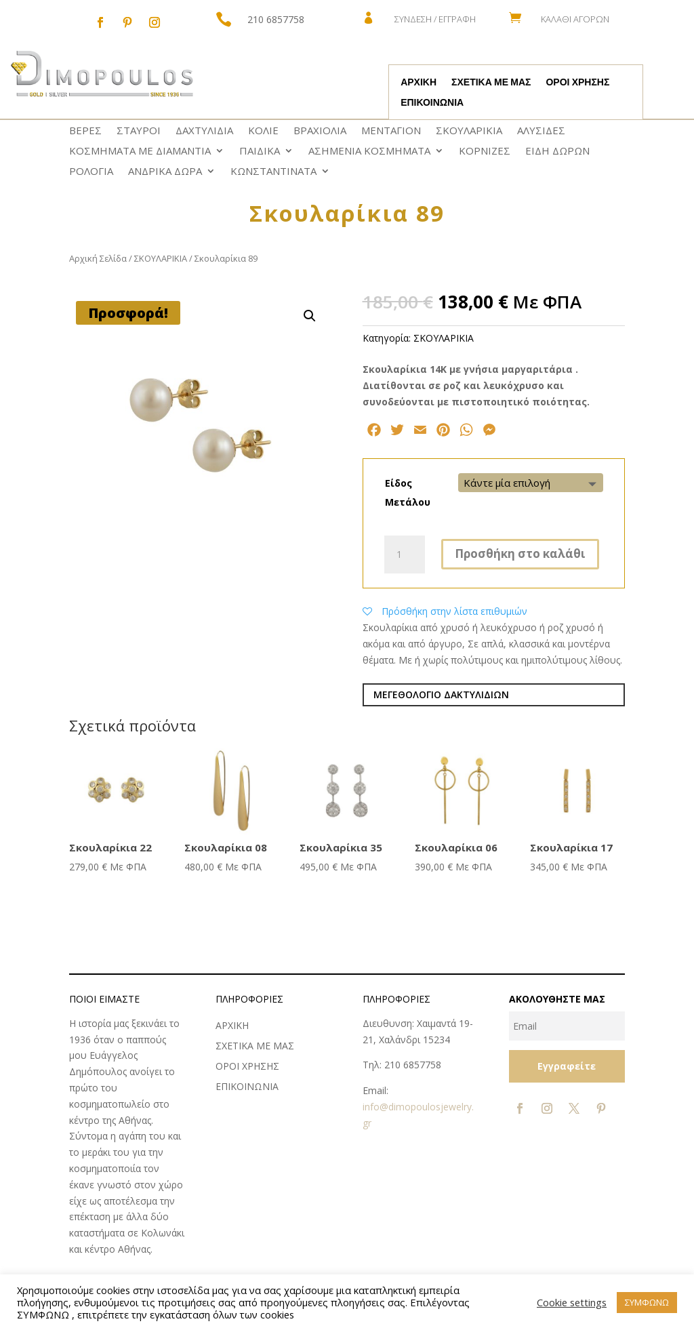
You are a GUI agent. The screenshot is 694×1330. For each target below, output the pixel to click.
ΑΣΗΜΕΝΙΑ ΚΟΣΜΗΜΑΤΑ (369, 151)
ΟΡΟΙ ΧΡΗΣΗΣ (577, 82)
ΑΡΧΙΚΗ (418, 82)
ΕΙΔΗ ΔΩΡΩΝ (557, 151)
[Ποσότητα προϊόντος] (404, 554)
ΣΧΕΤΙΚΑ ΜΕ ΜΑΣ (491, 82)
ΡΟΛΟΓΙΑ (91, 172)
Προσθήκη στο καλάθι (520, 553)
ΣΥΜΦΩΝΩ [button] (647, 1302)
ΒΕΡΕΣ (85, 131)
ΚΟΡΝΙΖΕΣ (484, 151)
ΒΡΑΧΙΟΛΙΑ (319, 131)
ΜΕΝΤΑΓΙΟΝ (391, 131)
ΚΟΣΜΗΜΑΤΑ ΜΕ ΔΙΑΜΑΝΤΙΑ (140, 151)
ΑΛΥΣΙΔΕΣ (541, 131)
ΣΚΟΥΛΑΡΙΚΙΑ (469, 131)
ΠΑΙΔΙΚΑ (259, 151)
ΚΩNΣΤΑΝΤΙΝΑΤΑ (273, 172)
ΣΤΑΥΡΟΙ (139, 131)
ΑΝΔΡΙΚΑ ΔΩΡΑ (165, 172)
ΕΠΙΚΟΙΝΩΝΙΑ (432, 103)
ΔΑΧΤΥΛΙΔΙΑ (204, 131)
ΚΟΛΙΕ (263, 131)
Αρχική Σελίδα (98, 258)
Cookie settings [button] (572, 1302)
